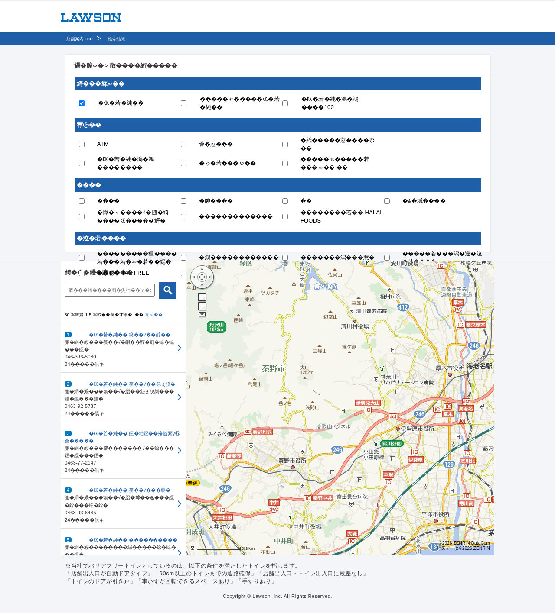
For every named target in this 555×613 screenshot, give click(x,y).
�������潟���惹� (337, 257)
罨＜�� (154, 314)
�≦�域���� (424, 200)
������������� (236, 216)
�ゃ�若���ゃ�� (227, 163)
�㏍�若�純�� (121, 103)
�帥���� (216, 200)
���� (108, 200)
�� (306, 200)
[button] (123, 348)
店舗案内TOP (79, 38)
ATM (103, 144)
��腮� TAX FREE (123, 273)
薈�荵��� (216, 144)
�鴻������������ (239, 257)
